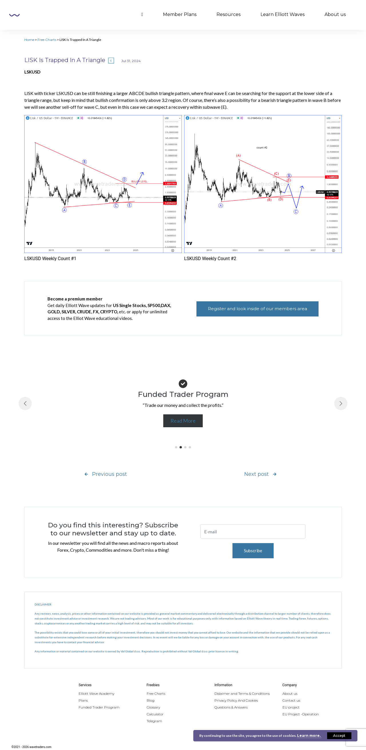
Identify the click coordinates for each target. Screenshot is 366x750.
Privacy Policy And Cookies (236, 700)
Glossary (153, 707)
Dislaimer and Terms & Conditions (242, 693)
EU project (291, 707)
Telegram (154, 721)
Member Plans (179, 14)
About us (335, 14)
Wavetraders (14, 15)
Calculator (155, 714)
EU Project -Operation (301, 714)
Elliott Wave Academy (96, 693)
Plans (83, 700)
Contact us (291, 700)
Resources (228, 14)
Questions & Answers (231, 707)
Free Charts (46, 39)
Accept (339, 735)
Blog (150, 700)
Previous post (106, 474)
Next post (260, 474)
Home (29, 39)
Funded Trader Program (99, 707)
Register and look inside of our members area (257, 308)
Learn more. (309, 735)
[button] (176, 447)
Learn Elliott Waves (282, 14)
